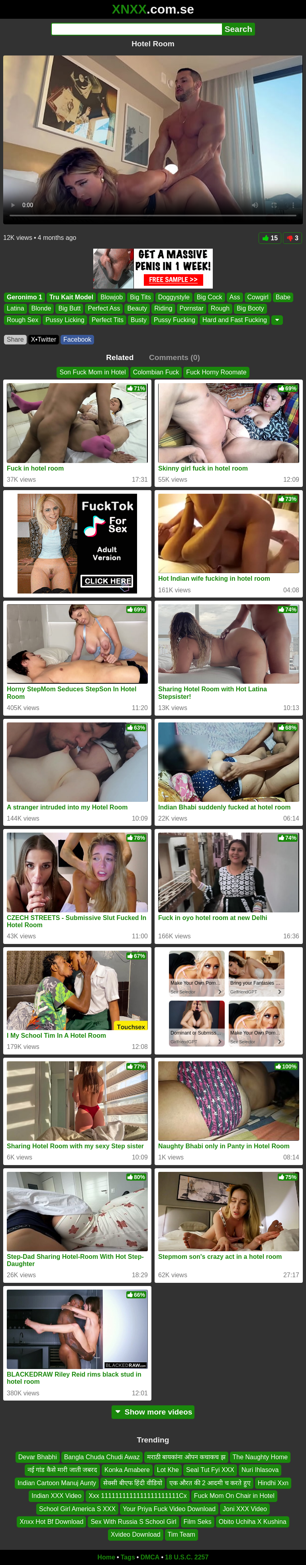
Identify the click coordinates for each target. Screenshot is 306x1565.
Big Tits (140, 297)
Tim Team (181, 1534)
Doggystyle (174, 297)
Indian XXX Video (56, 1496)
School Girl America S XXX (77, 1509)
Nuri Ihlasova (260, 1470)
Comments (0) (174, 357)
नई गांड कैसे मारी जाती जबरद (62, 1470)
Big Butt (69, 308)
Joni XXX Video (245, 1509)
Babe (283, 297)
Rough (220, 308)
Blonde (41, 308)
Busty (139, 320)
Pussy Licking (64, 320)
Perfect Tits (108, 320)
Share (15, 339)
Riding (163, 308)
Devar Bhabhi (37, 1457)
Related (119, 357)
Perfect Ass (104, 308)
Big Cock (209, 297)
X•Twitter (43, 339)
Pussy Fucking (174, 320)
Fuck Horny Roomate (216, 372)
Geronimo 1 (24, 297)
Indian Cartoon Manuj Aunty (57, 1483)
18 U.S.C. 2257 (186, 1557)
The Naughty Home (260, 1457)
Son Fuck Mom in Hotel (92, 372)
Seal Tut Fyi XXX (210, 1470)
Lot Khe (168, 1470)
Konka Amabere (127, 1470)
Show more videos (153, 1412)
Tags (128, 1557)
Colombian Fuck (156, 372)
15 (270, 238)
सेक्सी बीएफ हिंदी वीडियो (132, 1483)
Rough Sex (22, 320)
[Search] (136, 29)
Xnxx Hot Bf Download (51, 1521)
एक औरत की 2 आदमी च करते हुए (210, 1483)
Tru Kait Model (71, 297)
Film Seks (198, 1521)
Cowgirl (258, 297)
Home (106, 1557)
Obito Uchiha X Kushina (252, 1521)
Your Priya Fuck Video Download (169, 1509)
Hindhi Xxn (273, 1483)
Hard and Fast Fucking (234, 320)
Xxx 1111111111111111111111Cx (137, 1496)
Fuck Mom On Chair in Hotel (234, 1496)
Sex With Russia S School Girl (133, 1521)
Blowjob (111, 297)
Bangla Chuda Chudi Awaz (102, 1457)
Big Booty (250, 308)
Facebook (77, 339)
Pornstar (192, 308)
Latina (15, 308)
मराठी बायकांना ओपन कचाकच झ (186, 1457)
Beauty (137, 308)
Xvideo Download (136, 1534)
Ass (235, 297)
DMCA (149, 1557)
